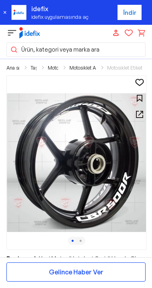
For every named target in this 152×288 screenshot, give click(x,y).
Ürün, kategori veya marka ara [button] (54, 50)
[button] (76, 163)
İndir (129, 12)
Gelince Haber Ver (76, 272)
